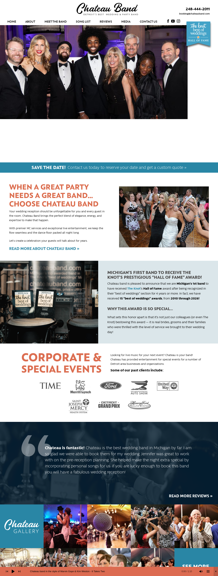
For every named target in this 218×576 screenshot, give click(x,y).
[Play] (13, 571)
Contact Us (148, 21)
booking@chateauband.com (194, 13)
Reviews (106, 21)
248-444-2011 (198, 8)
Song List (83, 21)
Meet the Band (56, 21)
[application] (109, 571)
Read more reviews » (191, 495)
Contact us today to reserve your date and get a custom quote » (109, 167)
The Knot (134, 288)
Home (11, 21)
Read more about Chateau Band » (44, 248)
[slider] (111, 571)
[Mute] (201, 571)
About (30, 21)
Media (125, 21)
